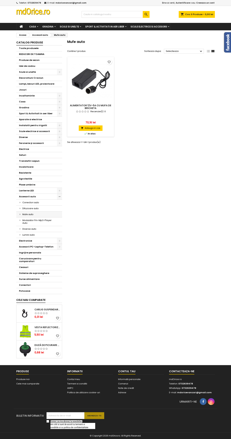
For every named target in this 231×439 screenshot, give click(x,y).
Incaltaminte (27, 95)
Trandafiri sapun (29, 161)
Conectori (25, 285)
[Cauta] (116, 14)
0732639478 (34, 2)
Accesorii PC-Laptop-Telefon (36, 246)
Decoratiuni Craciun (31, 77)
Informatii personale (129, 379)
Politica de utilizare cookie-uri (83, 392)
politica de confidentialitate (76, 427)
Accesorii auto (27, 196)
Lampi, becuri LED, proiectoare (36, 83)
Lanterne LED (26, 190)
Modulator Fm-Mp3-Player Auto (37, 222)
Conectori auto (30, 202)
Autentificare (183, 2)
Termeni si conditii (77, 383)
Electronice (25, 240)
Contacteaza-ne (181, 371)
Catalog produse (29, 42)
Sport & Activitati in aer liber (104, 26)
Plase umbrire (27, 184)
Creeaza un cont (205, 2)
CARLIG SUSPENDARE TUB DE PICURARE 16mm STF (47, 309)
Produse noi (23, 379)
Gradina (47, 26)
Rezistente (25, 172)
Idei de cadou (27, 66)
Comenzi (123, 383)
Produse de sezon (29, 60)
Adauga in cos (90, 128)
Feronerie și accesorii (31, 143)
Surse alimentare (29, 279)
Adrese (122, 392)
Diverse (23, 137)
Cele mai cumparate (30, 300)
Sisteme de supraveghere (34, 273)
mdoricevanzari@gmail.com (71, 2)
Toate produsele (29, 48)
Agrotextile (25, 178)
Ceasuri (23, 267)
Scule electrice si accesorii (149, 26)
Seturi (22, 155)
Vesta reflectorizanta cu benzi (47, 327)
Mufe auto (27, 214)
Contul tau (126, 371)
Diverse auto (29, 229)
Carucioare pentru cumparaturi (30, 260)
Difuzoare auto (30, 208)
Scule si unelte (69, 26)
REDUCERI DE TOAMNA (31, 54)
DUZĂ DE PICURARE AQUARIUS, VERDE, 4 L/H (47, 345)
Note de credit (126, 388)
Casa (32, 26)
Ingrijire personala (30, 252)
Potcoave (24, 291)
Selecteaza (184, 51)
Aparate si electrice (30, 119)
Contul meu (73, 379)
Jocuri (22, 89)
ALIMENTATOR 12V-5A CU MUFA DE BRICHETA (90, 107)
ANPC (70, 388)
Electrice (24, 149)
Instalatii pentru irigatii (33, 125)
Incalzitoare (26, 166)
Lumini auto (28, 234)
